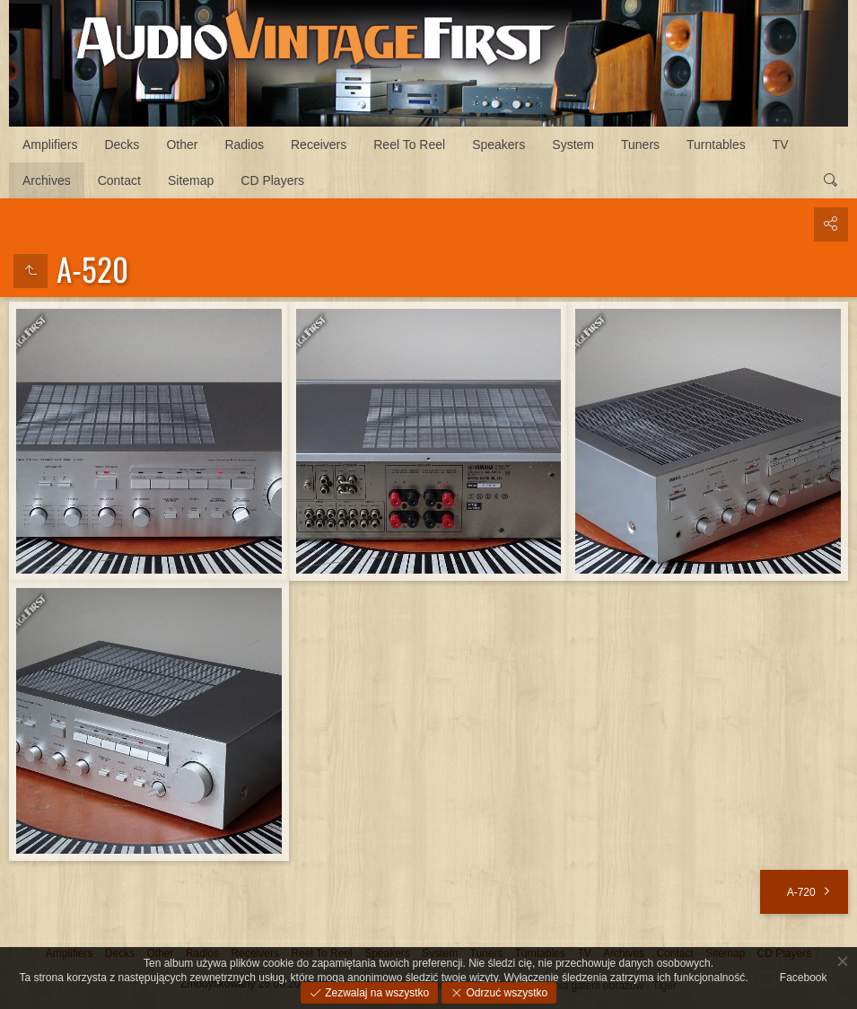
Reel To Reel (409, 144)
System (573, 144)
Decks (121, 144)
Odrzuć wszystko (505, 993)
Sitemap (191, 180)
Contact (119, 180)
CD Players (272, 180)
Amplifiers (49, 144)
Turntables (716, 144)
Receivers (318, 144)
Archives (46, 180)
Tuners (640, 144)
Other (181, 144)
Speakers (498, 144)
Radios (244, 144)
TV (781, 144)
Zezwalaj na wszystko (375, 993)
